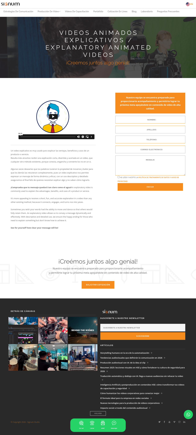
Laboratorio (151, 12)
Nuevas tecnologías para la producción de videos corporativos (130, 403)
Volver (98, 415)
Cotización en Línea (121, 12)
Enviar (150, 187)
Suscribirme (142, 336)
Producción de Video (48, 12)
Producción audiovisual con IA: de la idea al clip (122, 362)
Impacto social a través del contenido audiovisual (123, 408)
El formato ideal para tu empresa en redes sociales (124, 398)
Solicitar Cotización (98, 285)
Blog (138, 12)
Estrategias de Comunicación (18, 12)
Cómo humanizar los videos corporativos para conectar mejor (129, 393)
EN (189, 4)
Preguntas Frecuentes (173, 12)
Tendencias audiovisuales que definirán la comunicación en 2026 (131, 357)
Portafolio (101, 12)
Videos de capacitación (79, 12)
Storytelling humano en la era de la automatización (124, 352)
